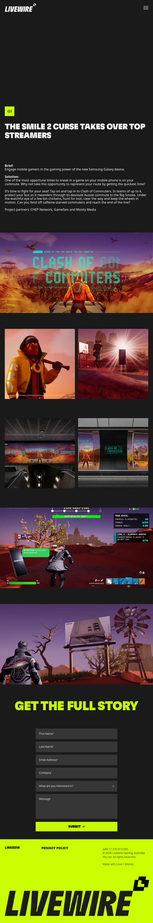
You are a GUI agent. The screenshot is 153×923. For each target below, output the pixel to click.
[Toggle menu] (145, 7)
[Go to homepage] (20, 8)
